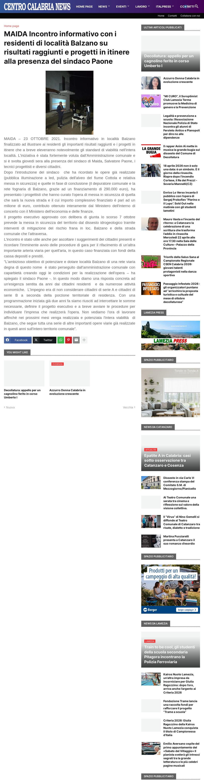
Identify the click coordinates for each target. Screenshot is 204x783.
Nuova (10, 407)
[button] (186, 7)
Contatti (172, 15)
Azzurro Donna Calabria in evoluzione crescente (67, 391)
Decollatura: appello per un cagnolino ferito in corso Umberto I (22, 393)
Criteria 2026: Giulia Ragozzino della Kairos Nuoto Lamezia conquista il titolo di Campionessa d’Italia (180, 728)
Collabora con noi (190, 15)
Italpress (163, 6)
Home (161, 15)
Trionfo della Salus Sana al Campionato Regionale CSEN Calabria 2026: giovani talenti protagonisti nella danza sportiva (181, 266)
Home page (11, 26)
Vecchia (128, 407)
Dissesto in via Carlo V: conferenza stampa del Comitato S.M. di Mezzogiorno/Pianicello (179, 483)
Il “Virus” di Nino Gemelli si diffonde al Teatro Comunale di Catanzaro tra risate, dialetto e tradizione (181, 522)
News (102, 6)
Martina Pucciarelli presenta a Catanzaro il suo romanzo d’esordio (179, 540)
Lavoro (141, 6)
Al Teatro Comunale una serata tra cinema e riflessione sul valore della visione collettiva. (181, 503)
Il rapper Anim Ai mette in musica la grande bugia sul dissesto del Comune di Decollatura (181, 151)
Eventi (121, 6)
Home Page (84, 6)
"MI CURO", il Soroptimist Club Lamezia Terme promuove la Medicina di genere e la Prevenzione (180, 101)
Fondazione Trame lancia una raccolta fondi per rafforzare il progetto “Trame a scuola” (180, 706)
